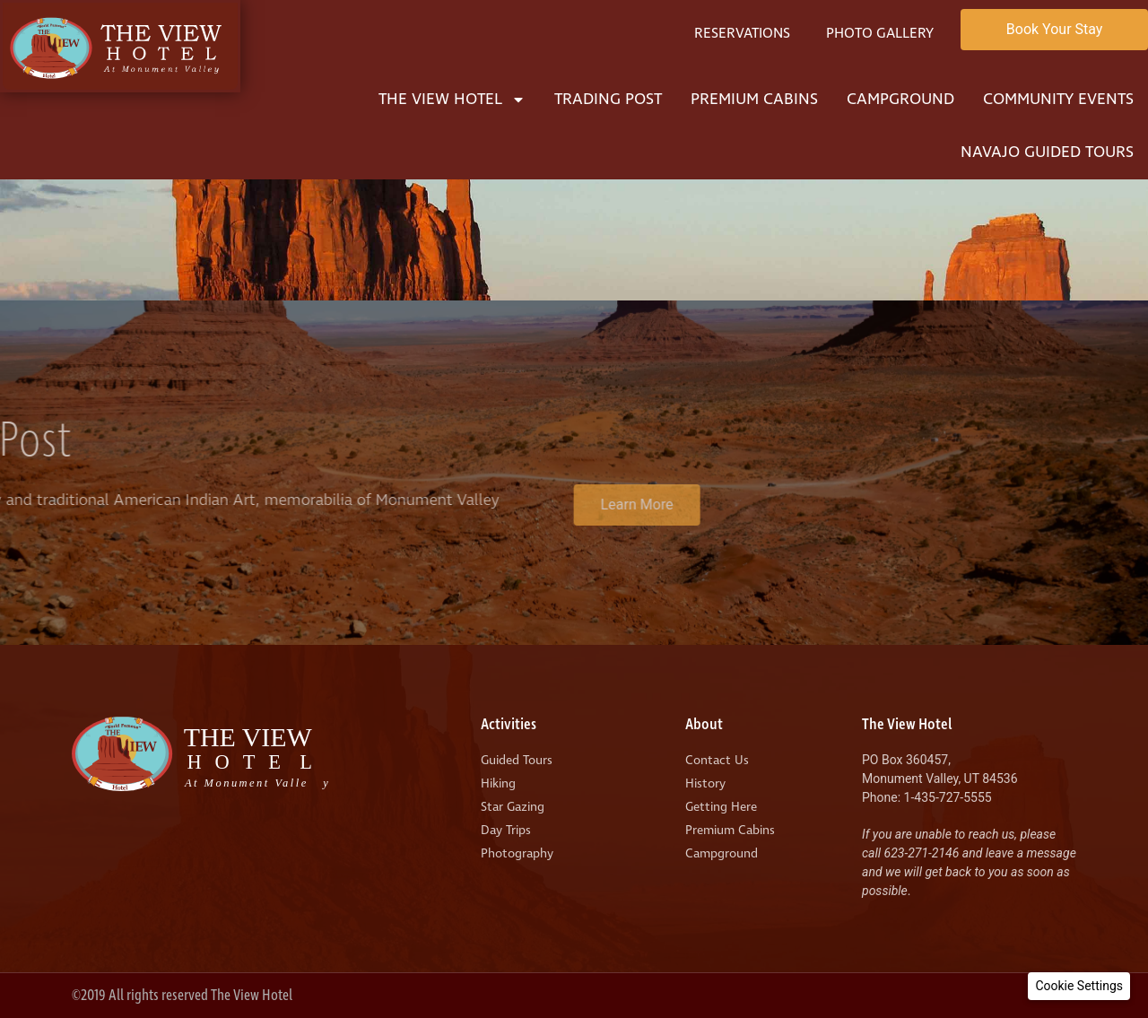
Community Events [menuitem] (1058, 99)
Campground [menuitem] (900, 99)
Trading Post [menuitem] (608, 99)
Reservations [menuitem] (742, 33)
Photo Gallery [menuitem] (880, 33)
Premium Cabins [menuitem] (754, 99)
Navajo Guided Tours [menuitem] (1047, 152)
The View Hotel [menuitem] (452, 99)
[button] (1079, 986)
